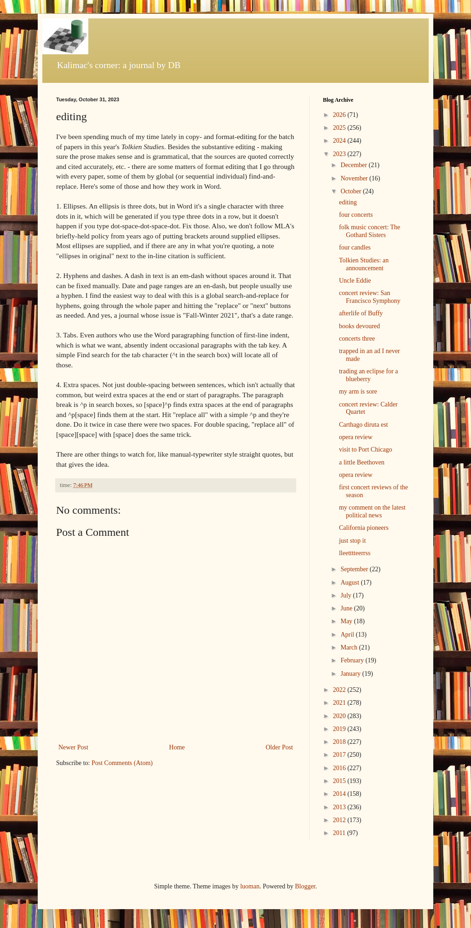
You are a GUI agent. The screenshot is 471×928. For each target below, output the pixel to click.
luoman (249, 886)
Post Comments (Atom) (122, 763)
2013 (340, 807)
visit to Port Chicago (365, 449)
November (354, 178)
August (350, 582)
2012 (340, 820)
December (354, 165)
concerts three (357, 338)
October (351, 191)
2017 (340, 754)
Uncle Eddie (355, 280)
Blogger (305, 886)
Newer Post (73, 747)
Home (177, 747)
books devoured (359, 326)
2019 (340, 728)
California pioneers (364, 527)
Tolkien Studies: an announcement (364, 264)
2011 (340, 832)
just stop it (352, 540)
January (351, 673)
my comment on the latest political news (372, 511)
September (354, 569)
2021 (340, 702)
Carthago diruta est (363, 424)
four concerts (356, 214)
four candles (355, 247)
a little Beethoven (362, 462)
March (349, 647)
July (346, 595)
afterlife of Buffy (361, 313)
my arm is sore (358, 391)
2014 (340, 793)
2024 (340, 140)
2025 (340, 127)
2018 (340, 741)
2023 (340, 154)
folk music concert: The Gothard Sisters (369, 231)
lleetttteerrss (354, 553)
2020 (340, 716)
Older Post (279, 747)
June (347, 608)
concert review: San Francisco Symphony (370, 297)
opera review (356, 437)
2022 (340, 689)
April (348, 634)
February (352, 660)
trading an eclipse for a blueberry (368, 375)
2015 (340, 780)
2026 (340, 114)
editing (348, 202)
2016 (340, 768)
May (347, 621)
